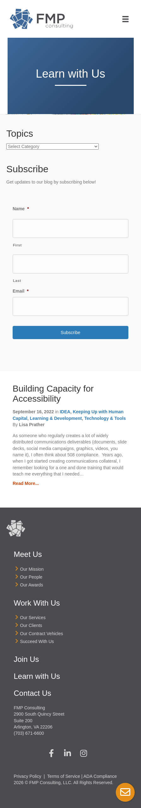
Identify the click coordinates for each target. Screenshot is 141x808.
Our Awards (31, 584)
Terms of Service (63, 776)
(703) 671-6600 (29, 733)
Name (21, 208)
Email (21, 291)
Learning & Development (56, 418)
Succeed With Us (37, 641)
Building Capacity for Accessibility (53, 394)
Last (17, 281)
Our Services (33, 617)
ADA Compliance (100, 776)
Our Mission (32, 569)
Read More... (26, 483)
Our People (31, 577)
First (17, 245)
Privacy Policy (27, 776)
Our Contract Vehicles (41, 633)
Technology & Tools (105, 418)
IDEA (65, 411)
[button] (51, 753)
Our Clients (31, 625)
